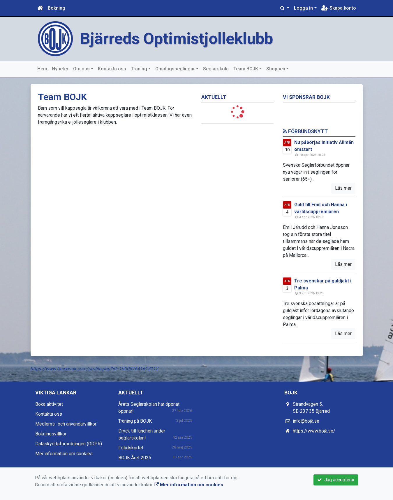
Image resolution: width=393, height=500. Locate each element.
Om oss (81, 69)
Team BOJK (245, 69)
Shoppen (275, 69)
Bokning (56, 8)
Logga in (303, 8)
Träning (139, 69)
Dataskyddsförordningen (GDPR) (68, 443)
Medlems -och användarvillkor (65, 424)
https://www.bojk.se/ (314, 431)
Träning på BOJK (135, 421)
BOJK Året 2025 (134, 457)
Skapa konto (338, 8)
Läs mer (343, 188)
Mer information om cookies (64, 453)
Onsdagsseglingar (175, 69)
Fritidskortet (130, 448)
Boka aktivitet (49, 404)
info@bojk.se (306, 421)
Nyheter (60, 69)
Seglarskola (216, 69)
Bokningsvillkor (50, 434)
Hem (42, 69)
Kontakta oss (112, 69)
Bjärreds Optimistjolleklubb (176, 38)
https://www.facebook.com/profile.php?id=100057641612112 (94, 368)
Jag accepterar (336, 480)
